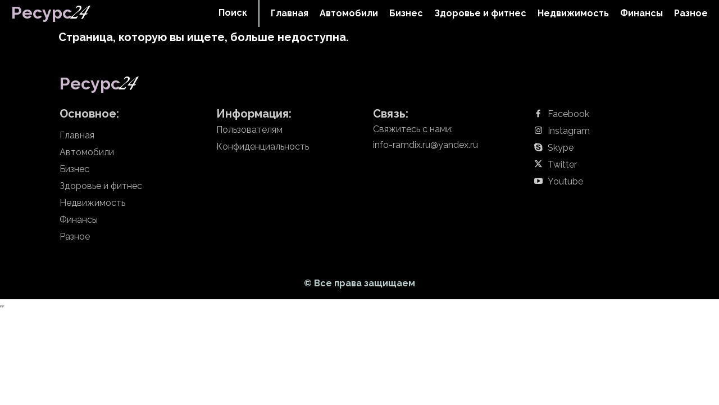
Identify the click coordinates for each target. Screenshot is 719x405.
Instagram (569, 131)
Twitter (562, 164)
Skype (561, 147)
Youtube (565, 181)
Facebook (568, 114)
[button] (233, 12)
